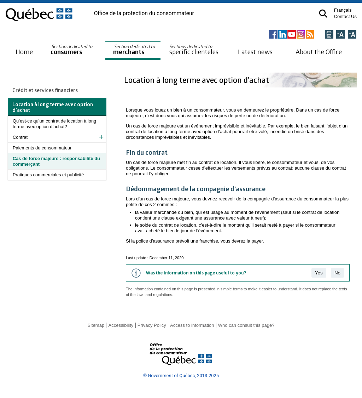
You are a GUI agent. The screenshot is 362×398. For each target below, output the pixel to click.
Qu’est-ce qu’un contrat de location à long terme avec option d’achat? (54, 123)
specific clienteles (193, 49)
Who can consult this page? (246, 325)
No (337, 272)
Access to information (192, 325)
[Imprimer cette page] (329, 35)
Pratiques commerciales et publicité (48, 174)
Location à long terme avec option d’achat (197, 80)
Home (24, 51)
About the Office (319, 51)
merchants (134, 49)
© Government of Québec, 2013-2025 (181, 375)
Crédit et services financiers (45, 89)
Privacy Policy (152, 325)
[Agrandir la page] (352, 35)
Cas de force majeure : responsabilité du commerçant (56, 161)
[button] (323, 13)
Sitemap (95, 325)
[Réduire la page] (340, 35)
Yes (319, 272)
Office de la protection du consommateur (144, 13)
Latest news (255, 51)
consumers (72, 49)
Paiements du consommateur (42, 147)
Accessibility (121, 325)
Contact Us (345, 16)
